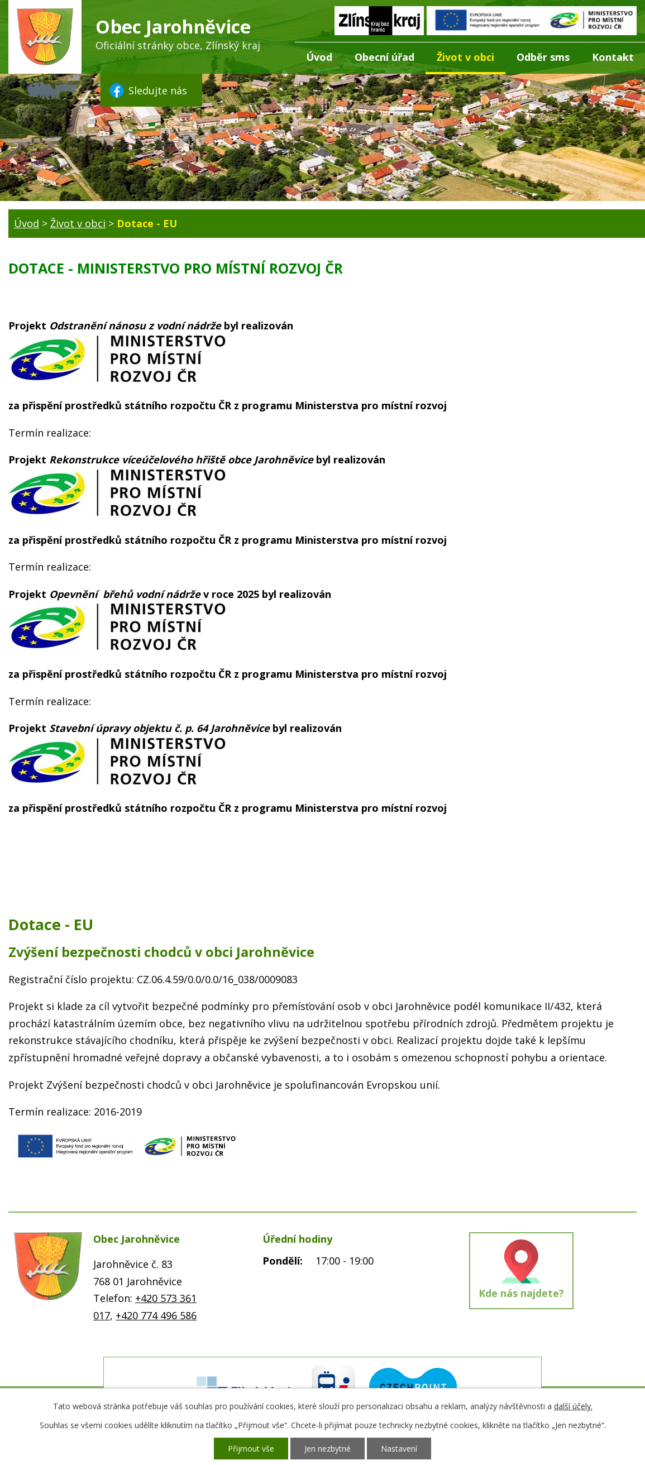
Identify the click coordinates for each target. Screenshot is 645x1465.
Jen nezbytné (327, 1448)
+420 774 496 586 (156, 1315)
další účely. (573, 1406)
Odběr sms (543, 57)
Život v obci (465, 57)
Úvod (319, 57)
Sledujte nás (147, 90)
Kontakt (613, 57)
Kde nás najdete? (521, 1293)
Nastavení (399, 1448)
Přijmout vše (251, 1448)
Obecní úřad (384, 57)
